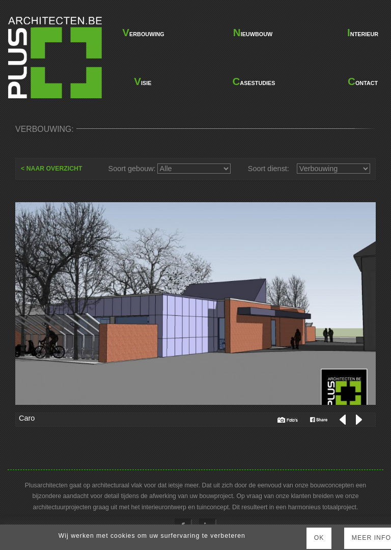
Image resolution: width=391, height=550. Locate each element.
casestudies (253, 81)
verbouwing (142, 32)
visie (142, 81)
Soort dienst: (268, 168)
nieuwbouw (252, 32)
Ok (319, 537)
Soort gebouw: (132, 168)
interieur (362, 32)
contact (363, 81)
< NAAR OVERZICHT (51, 168)
